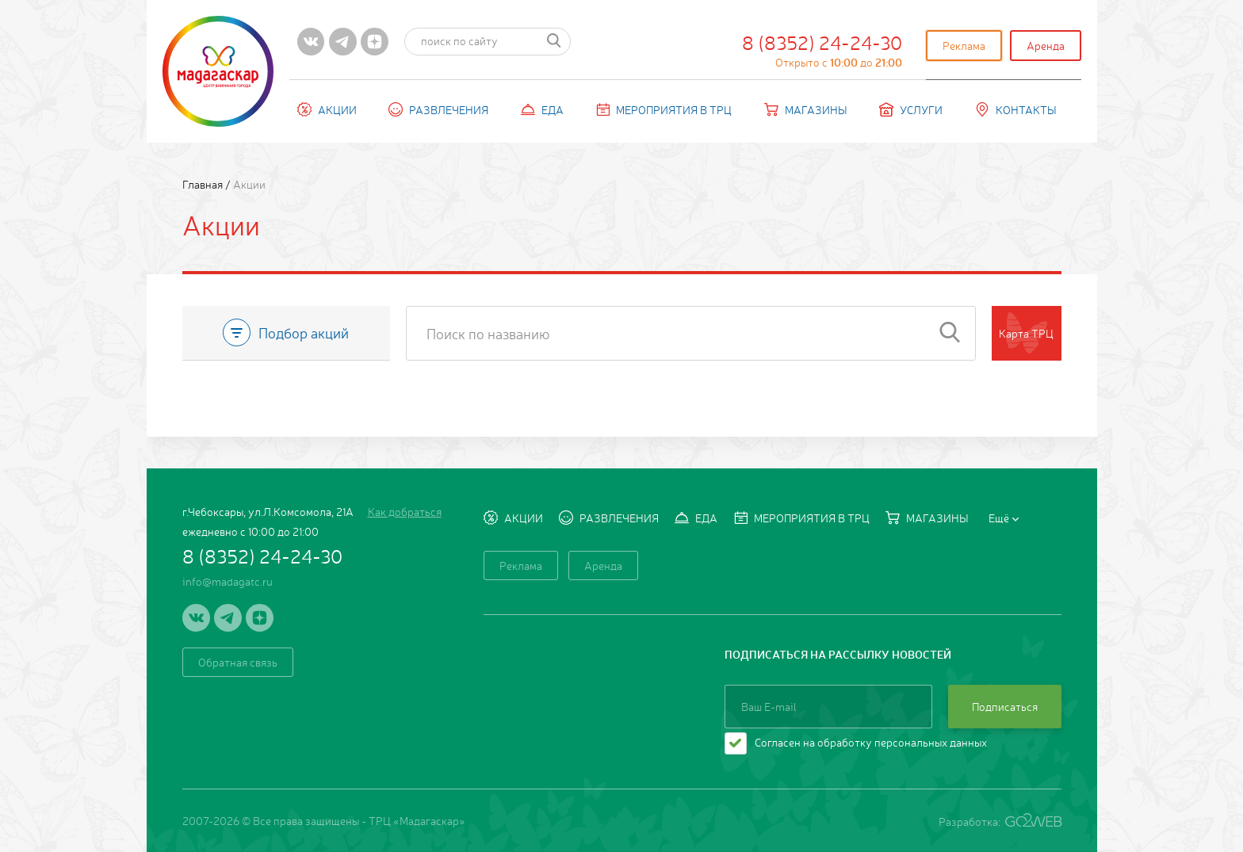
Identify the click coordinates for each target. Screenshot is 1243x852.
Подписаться (1005, 706)
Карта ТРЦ (1026, 333)
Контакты (1016, 109)
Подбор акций (286, 332)
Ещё (1004, 517)
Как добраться (405, 511)
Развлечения (438, 109)
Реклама (964, 45)
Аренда (1046, 45)
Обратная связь (237, 662)
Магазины (805, 109)
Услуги (911, 109)
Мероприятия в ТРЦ (663, 109)
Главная (203, 184)
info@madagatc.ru (227, 581)
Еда (542, 109)
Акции (327, 109)
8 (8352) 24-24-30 (822, 49)
